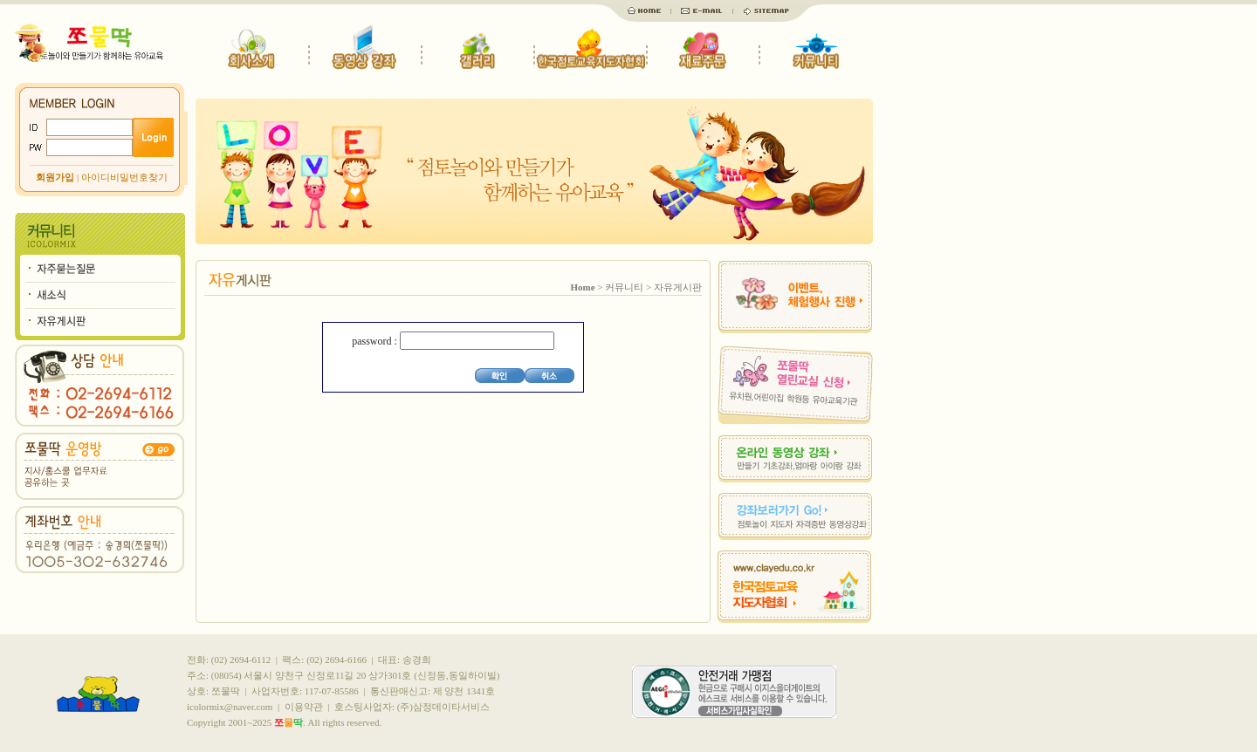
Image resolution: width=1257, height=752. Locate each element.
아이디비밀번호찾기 (124, 177)
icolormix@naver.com (229, 706)
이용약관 (304, 706)
